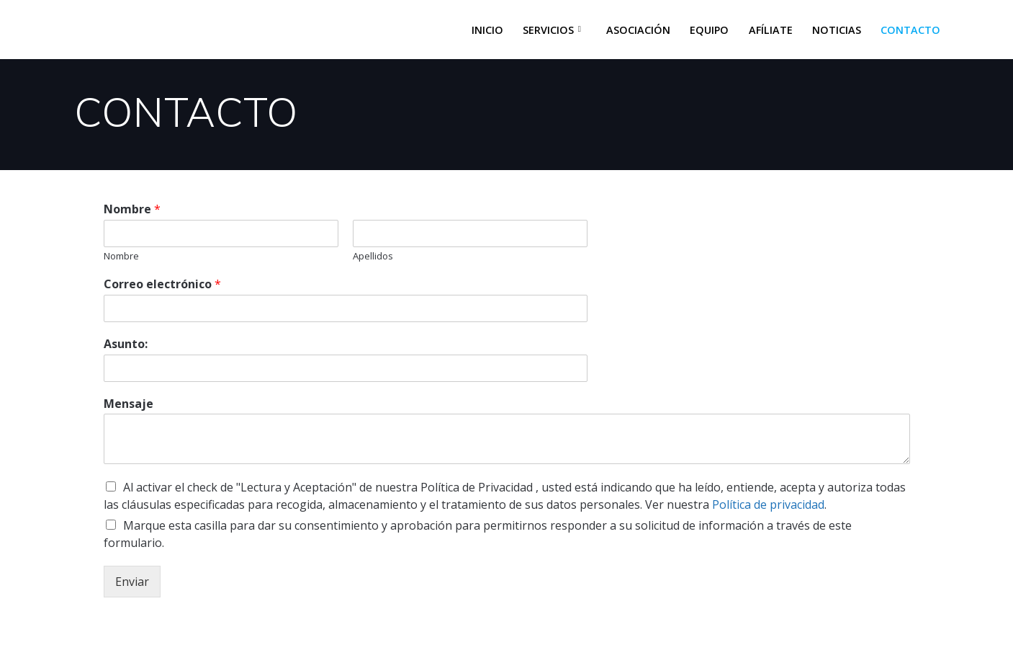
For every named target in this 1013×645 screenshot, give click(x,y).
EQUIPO (709, 30)
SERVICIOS (548, 30)
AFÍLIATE (771, 30)
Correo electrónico (162, 284)
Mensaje (128, 404)
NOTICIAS (836, 30)
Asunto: (126, 344)
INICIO (487, 30)
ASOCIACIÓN (638, 30)
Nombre (132, 209)
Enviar (132, 582)
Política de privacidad (768, 504)
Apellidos (373, 256)
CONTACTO (910, 30)
